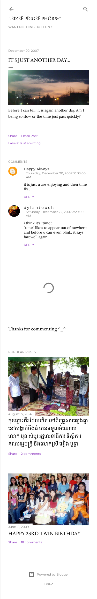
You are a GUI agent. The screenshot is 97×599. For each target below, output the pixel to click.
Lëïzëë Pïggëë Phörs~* (34, 18)
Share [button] (12, 136)
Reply (29, 197)
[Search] (86, 8)
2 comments (31, 454)
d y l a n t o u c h (39, 207)
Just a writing (30, 143)
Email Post (29, 136)
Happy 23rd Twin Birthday (44, 533)
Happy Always (36, 169)
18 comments (31, 542)
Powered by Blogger (48, 574)
